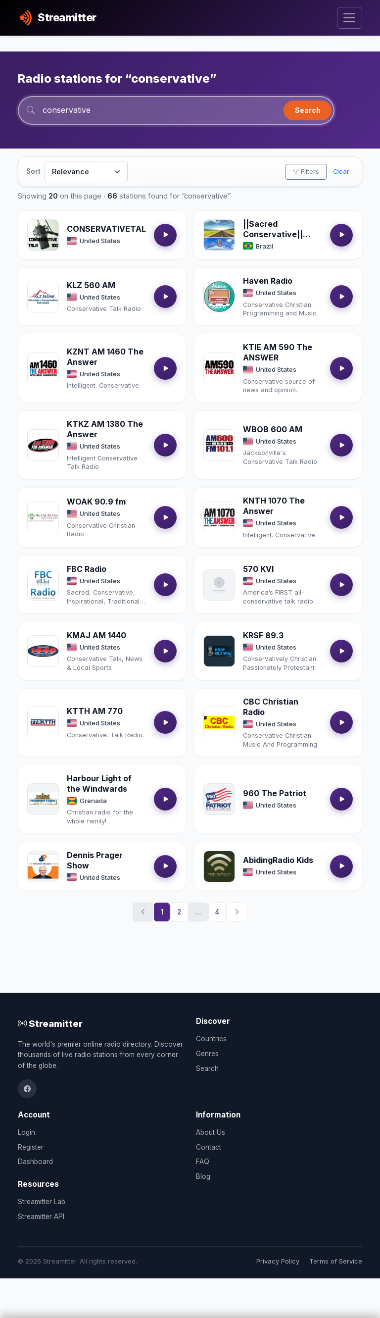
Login (26, 1132)
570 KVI (258, 569)
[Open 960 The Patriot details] (219, 799)
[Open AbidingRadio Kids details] (219, 866)
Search (308, 110)
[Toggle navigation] (349, 18)
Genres (207, 1054)
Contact (208, 1147)
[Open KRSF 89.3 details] (219, 651)
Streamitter (50, 1023)
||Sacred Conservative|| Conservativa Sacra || (273, 239)
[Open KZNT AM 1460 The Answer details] (43, 368)
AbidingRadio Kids (278, 860)
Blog (203, 1176)
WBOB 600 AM (272, 429)
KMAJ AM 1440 (96, 635)
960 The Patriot (274, 793)
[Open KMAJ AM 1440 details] (43, 651)
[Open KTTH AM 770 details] (43, 722)
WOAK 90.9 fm (96, 502)
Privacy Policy (277, 1261)
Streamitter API (41, 1216)
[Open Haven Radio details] (219, 296)
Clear (341, 171)
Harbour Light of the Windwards (99, 783)
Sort (33, 171)
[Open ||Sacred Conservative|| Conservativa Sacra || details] (219, 235)
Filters (305, 171)
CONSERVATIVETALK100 (116, 229)
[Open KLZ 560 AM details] (43, 296)
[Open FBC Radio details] (43, 585)
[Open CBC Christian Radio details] (219, 722)
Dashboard (35, 1162)
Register (31, 1147)
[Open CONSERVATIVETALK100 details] (43, 235)
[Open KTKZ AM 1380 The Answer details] (43, 445)
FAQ (202, 1162)
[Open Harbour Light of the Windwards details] (43, 799)
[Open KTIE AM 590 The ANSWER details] (219, 368)
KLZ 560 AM (91, 285)
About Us (210, 1132)
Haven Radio (267, 281)
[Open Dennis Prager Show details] (43, 866)
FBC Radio (86, 569)
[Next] (237, 912)
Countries (211, 1039)
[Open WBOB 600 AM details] (219, 445)
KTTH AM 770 (95, 711)
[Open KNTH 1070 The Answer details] (219, 517)
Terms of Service (335, 1261)
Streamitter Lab (41, 1202)
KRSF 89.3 (263, 635)
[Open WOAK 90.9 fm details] (43, 517)
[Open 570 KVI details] (219, 585)
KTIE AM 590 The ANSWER (277, 352)
